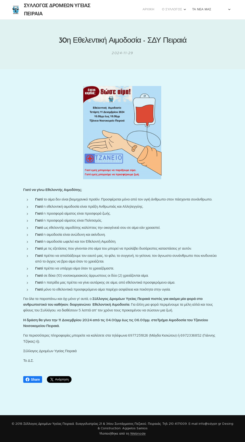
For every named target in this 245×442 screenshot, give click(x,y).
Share (33, 379)
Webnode (138, 433)
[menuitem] (194, 10)
